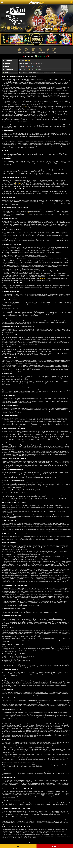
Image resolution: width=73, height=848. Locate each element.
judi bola (23, 106)
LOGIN (18, 846)
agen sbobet (25, 213)
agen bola (18, 183)
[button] (2, 18)
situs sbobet (42, 278)
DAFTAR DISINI (55, 846)
